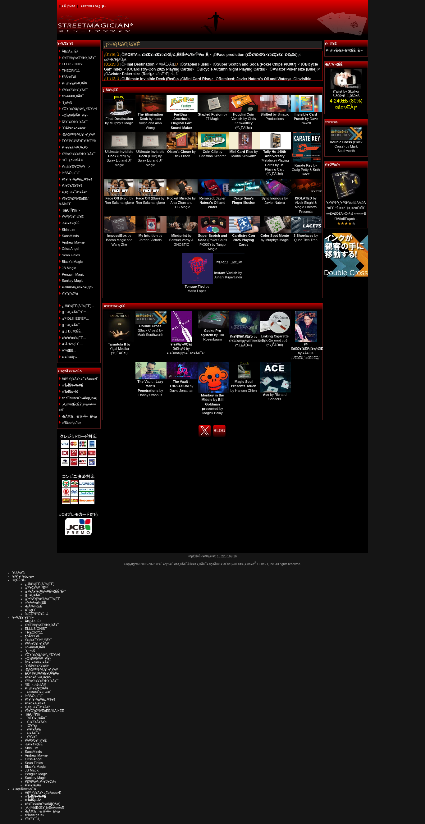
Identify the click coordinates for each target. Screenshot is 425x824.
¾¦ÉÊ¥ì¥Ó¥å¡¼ (36, 614)
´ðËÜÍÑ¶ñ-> (71, 210)
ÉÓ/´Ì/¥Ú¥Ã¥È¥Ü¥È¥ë (79, 141)
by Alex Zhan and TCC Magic (181, 202)
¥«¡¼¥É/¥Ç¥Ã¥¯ (37, 688)
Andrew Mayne (73, 242)
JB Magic (69, 268)
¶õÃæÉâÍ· (69, 77)
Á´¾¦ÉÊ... (69, 350)
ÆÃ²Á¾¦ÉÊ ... (72, 344)
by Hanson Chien (244, 386)
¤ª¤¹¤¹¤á (331, 122)
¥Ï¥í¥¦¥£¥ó (70, 293)
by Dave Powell (306, 118)
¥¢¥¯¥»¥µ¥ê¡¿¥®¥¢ (77, 179)
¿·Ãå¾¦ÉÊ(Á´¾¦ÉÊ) (39, 584)
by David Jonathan (181, 386)
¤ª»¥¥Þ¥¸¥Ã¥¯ (73, 96)
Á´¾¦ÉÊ (31, 610)
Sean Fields (71, 255)
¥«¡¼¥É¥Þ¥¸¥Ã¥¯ (75, 83)
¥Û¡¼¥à (68, 6)
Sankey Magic (72, 280)
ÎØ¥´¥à (31, 725)
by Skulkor (346, 91)
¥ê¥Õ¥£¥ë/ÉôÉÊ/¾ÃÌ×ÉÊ (44, 710)
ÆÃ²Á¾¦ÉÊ (333, 64)
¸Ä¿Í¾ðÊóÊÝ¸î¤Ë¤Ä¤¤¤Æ (44, 807)
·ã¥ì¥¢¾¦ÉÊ (71, 223)
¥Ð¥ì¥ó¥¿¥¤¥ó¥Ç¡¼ (77, 287)
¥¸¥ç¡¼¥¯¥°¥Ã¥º (74, 192)
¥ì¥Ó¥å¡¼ (332, 164)
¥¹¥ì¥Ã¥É (33, 729)
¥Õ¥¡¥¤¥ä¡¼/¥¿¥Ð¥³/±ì (79, 109)
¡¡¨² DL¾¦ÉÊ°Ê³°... (75, 318)
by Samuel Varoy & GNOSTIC (181, 240)
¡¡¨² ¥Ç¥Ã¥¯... (72, 325)
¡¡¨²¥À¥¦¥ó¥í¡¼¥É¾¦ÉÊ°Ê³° (45, 591)
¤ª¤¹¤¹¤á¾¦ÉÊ (115, 306)
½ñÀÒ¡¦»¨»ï (71, 173)
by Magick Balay (212, 404)
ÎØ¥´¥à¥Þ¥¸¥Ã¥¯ (75, 122)
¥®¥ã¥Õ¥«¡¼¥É (38, 692)
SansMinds (70, 236)
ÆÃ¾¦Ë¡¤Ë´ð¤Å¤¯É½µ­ (79, 416)
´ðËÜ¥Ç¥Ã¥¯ (36, 718)
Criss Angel (70, 248)
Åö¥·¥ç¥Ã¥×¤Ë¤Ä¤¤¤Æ (80, 379)
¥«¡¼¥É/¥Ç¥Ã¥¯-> (76, 166)
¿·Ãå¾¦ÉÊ (110, 90)
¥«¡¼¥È (331, 43)
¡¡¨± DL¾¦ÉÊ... (73, 331)
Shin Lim (68, 229)
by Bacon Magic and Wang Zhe (119, 240)
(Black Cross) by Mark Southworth (150, 330)
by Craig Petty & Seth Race (306, 169)
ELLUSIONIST (73, 64)
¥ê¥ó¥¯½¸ (32, 819)
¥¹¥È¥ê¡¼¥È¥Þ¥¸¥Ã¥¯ (79, 58)
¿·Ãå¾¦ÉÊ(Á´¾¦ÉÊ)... (78, 306)
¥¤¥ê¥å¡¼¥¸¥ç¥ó (75, 147)
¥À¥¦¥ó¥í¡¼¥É (73, 216)
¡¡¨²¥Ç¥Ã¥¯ (33, 595)
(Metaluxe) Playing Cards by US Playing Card (275, 160)
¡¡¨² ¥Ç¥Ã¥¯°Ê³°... (75, 312)
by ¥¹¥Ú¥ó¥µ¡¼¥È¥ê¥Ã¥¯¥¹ (186, 348)
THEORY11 (71, 70)
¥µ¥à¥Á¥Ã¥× (36, 722)
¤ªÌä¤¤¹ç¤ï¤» (71, 422)
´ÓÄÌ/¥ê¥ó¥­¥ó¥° (74, 128)
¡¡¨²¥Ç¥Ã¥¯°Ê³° (36, 587)
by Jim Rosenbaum (212, 335)
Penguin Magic (73, 274)
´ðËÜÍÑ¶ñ (32, 714)
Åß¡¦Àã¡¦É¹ (70, 51)
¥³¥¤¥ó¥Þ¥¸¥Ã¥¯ (75, 90)
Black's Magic (72, 261)
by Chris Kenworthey (243, 118)
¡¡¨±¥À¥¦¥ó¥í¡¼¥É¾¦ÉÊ (42, 599)
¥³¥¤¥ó (31, 737)
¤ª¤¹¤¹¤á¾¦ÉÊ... (74, 338)
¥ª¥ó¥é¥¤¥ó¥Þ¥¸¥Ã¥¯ (78, 154)
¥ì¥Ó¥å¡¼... (71, 357)
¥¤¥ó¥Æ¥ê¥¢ (72, 185)
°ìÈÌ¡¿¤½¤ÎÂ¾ (72, 160)
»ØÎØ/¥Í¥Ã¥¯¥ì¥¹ (75, 115)
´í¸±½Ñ (67, 102)
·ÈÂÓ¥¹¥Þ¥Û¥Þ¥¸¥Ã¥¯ (79, 134)
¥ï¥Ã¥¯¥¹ (33, 733)
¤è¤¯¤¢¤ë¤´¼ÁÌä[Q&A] (79, 398)
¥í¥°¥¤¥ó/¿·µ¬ (94, 6)
